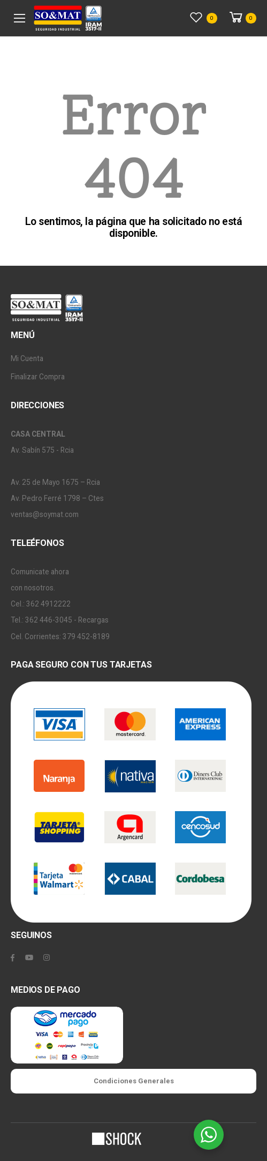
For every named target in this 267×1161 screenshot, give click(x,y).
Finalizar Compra (38, 376)
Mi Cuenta (27, 358)
